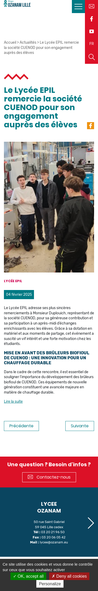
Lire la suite (13, 401)
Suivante (80, 426)
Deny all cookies (69, 576)
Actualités (28, 42)
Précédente (21, 426)
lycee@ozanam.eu (54, 542)
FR (91, 44)
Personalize (50, 584)
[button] (90, 523)
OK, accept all (28, 576)
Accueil (10, 42)
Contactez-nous (49, 477)
